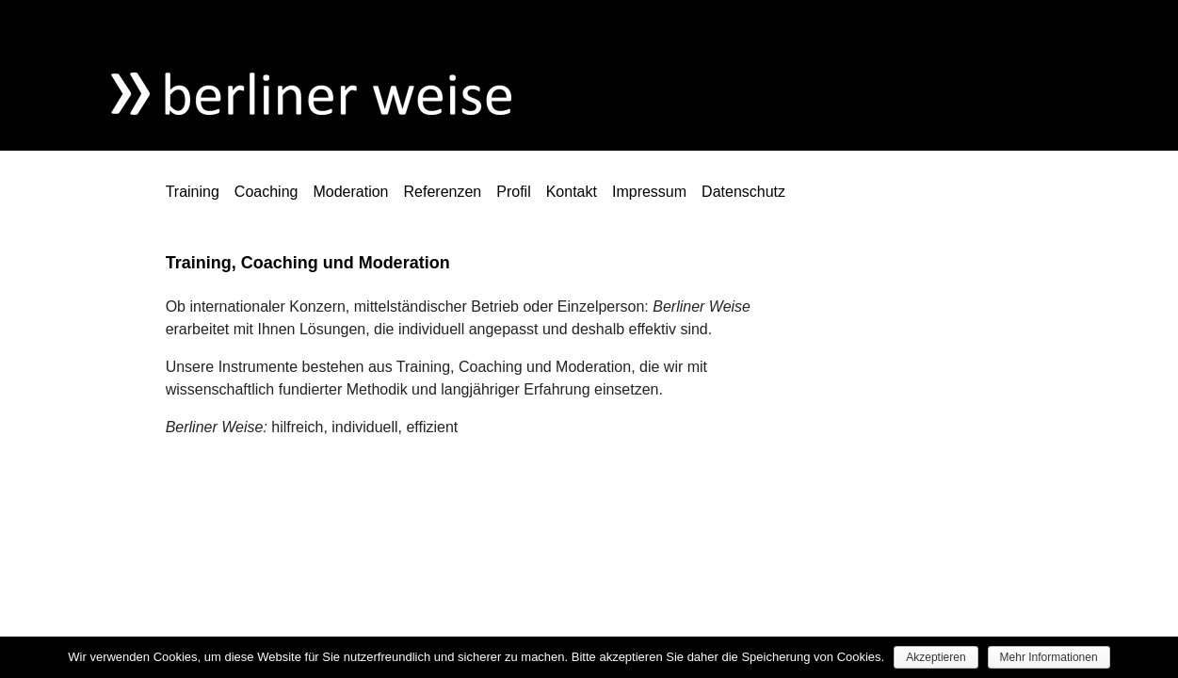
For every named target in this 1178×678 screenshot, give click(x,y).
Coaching (266, 192)
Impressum (649, 192)
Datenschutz (743, 192)
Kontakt (571, 192)
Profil (513, 192)
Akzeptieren (935, 657)
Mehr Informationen (1049, 657)
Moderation (350, 192)
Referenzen (443, 192)
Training (192, 192)
